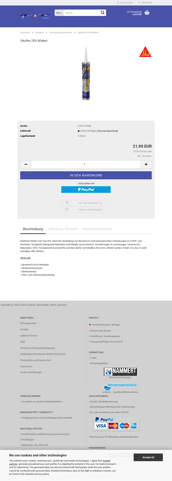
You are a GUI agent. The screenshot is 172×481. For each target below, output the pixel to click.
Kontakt (24, 329)
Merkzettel (145, 2)
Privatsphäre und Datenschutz (35, 360)
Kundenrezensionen (97, 229)
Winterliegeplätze (99, 363)
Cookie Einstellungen (31, 372)
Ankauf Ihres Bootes (100, 330)
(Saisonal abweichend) (107, 131)
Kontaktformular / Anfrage (106, 324)
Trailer (93, 357)
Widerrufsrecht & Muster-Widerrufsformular (42, 354)
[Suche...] (59, 12)
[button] (25, 164)
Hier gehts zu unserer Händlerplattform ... (43, 401)
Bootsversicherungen (120, 377)
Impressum (26, 366)
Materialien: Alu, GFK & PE (35, 445)
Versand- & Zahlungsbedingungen (37, 348)
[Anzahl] (86, 164)
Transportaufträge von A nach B (106, 341)
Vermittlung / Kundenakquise (105, 336)
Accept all (148, 457)
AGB (22, 341)
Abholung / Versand (62, 229)
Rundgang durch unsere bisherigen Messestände (47, 417)
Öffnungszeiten (28, 323)
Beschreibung (33, 229)
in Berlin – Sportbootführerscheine (120, 392)
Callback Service (28, 335)
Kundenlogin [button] (125, 2)
